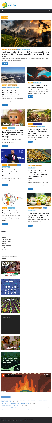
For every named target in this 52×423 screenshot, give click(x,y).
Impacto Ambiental (26, 49)
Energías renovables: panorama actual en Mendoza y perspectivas (11, 92)
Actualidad (5, 49)
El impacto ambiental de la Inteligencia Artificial (37, 86)
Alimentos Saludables (37, 124)
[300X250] (10, 262)
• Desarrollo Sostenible (6, 241)
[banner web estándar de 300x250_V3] (10, 298)
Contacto (35, 11)
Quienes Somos (27, 11)
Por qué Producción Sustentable (13, 11)
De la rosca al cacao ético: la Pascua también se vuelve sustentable (38, 131)
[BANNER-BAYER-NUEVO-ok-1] (10, 337)
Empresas (19, 49)
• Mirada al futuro (5, 249)
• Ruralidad (3, 258)
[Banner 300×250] (10, 280)
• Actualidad (3, 237)
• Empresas (3, 243)
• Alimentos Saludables (6, 239)
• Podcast (3, 254)
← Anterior (3, 231)
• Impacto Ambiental (5, 247)
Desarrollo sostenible (12, 49)
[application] (10, 324)
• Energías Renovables (6, 245)
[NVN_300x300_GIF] (10, 352)
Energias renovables (6, 87)
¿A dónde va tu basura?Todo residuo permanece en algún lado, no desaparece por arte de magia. (13, 134)
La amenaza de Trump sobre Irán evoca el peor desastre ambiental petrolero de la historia (12, 173)
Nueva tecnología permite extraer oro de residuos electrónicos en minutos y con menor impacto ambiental (37, 174)
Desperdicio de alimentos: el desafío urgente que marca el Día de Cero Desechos (38, 215)
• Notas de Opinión (5, 252)
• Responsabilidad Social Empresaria (9, 256)
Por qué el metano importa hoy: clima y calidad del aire (12, 212)
